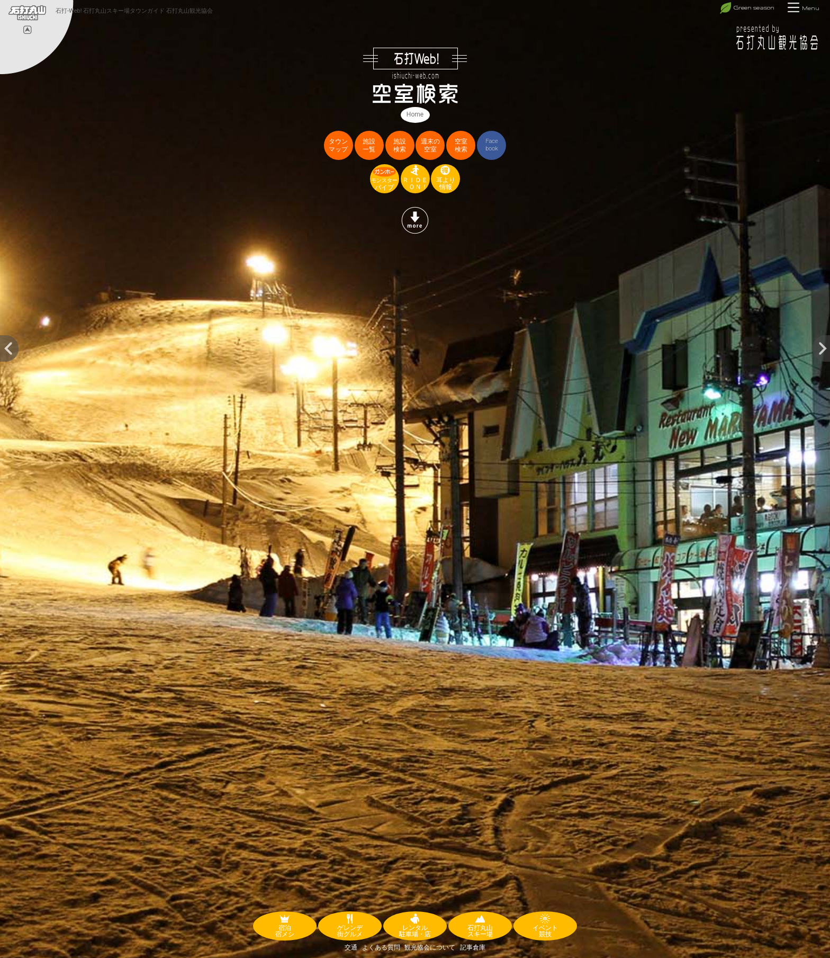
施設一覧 (369, 145)
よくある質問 (381, 947)
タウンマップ (338, 145)
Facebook (491, 145)
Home (415, 114)
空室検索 (461, 145)
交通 (351, 947)
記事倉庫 (472, 947)
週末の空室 (430, 145)
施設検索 (399, 145)
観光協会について (429, 947)
